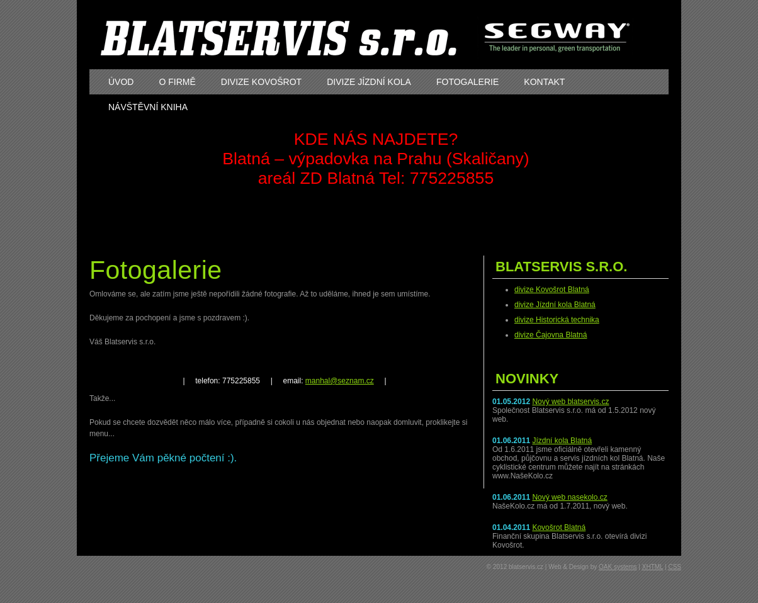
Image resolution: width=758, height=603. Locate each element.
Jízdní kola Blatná (562, 440)
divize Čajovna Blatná (550, 334)
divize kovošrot (261, 82)
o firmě (177, 82)
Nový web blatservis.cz (570, 401)
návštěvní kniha (148, 107)
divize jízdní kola (369, 82)
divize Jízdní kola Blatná (555, 304)
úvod (120, 82)
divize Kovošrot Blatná (551, 289)
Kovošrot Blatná (558, 527)
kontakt (544, 82)
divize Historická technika (556, 319)
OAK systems (618, 566)
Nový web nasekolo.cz (569, 497)
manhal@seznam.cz (339, 380)
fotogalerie (467, 82)
